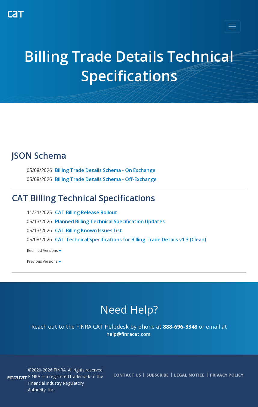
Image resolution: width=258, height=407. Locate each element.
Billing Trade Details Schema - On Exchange (105, 170)
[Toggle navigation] (232, 26)
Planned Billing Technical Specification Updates (110, 221)
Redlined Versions (42, 250)
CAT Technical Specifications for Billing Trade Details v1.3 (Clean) (130, 239)
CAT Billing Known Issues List (88, 230)
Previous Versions (42, 261)
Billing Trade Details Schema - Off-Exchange (106, 179)
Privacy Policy (226, 375)
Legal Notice (189, 375)
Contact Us (127, 375)
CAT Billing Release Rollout (86, 212)
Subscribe (157, 375)
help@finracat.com (128, 334)
